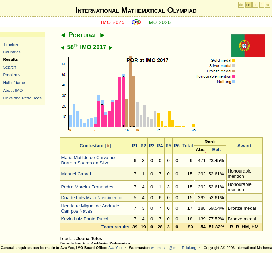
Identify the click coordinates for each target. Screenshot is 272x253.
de (241, 5)
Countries (12, 52)
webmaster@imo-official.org (173, 248)
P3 (152, 145)
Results (10, 59)
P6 (177, 145)
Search (9, 67)
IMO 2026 (159, 22)
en (248, 5)
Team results (115, 226)
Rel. (216, 149)
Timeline (11, 44)
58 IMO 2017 (86, 47)
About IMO (13, 90)
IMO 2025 (113, 22)
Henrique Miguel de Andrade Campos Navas (90, 208)
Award (244, 145)
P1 (135, 145)
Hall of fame (14, 82)
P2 (143, 145)
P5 (168, 145)
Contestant (92, 145)
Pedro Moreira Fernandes (87, 186)
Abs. (201, 149)
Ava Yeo (115, 248)
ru (267, 5)
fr (261, 5)
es (255, 5)
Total (188, 145)
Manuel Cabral (76, 173)
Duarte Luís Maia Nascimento (91, 197)
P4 (160, 145)
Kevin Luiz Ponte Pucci (84, 218)
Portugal (82, 35)
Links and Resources (22, 98)
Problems (11, 74)
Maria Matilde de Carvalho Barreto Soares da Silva (88, 160)
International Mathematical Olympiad (135, 10)
